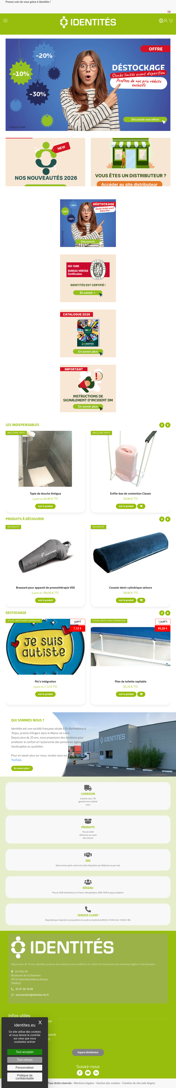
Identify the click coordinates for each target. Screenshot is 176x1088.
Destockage (16, 612)
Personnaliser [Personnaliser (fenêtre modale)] (25, 1067)
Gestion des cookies (108, 1083)
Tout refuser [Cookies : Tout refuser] (25, 1059)
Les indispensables (22, 424)
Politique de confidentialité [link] (25, 1077)
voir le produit (45, 506)
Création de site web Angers (138, 1083)
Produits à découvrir (25, 518)
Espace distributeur (88, 1052)
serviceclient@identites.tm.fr (32, 994)
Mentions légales (84, 1083)
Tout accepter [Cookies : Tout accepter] (25, 1052)
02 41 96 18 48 (24, 989)
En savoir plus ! (22, 768)
